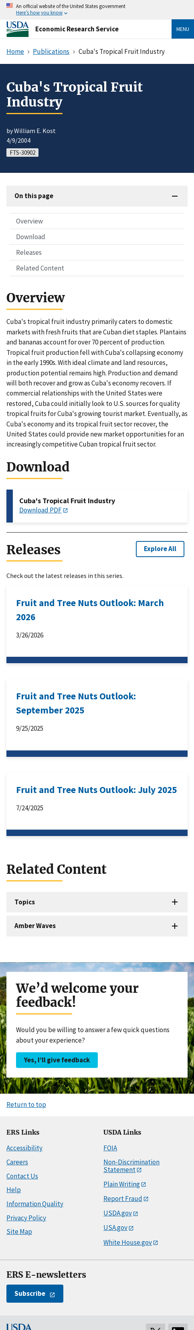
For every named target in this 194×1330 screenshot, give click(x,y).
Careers (17, 1162)
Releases (29, 252)
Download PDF (40, 510)
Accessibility (24, 1148)
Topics (24, 902)
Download (30, 236)
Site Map (19, 1231)
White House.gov (127, 1242)
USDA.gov (117, 1213)
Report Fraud (122, 1198)
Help (13, 1189)
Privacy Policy (26, 1217)
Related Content (40, 268)
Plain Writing (121, 1184)
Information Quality (34, 1203)
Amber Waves (35, 925)
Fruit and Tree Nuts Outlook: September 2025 (76, 703)
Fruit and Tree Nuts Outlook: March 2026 (90, 610)
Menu (182, 29)
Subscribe (29, 1293)
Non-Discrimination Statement (131, 1166)
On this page (33, 195)
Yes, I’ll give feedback (57, 1059)
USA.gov (115, 1227)
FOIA (110, 1148)
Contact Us (22, 1176)
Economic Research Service (77, 29)
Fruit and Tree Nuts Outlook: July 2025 (96, 789)
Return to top (26, 1104)
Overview (29, 221)
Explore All (160, 548)
